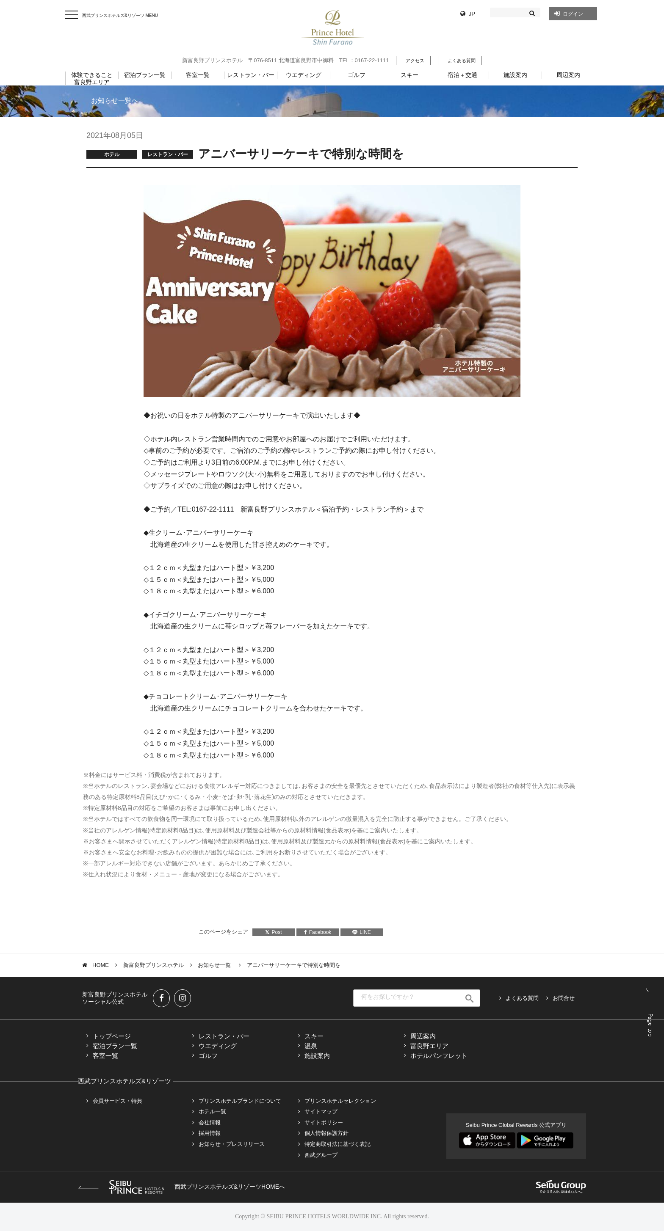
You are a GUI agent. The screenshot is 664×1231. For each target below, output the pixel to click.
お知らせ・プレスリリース (232, 1144)
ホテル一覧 (212, 1111)
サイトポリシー (323, 1122)
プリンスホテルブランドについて (240, 1101)
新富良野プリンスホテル (153, 965)
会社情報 (210, 1122)
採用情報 (210, 1133)
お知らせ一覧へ (114, 100)
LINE (361, 932)
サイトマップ (321, 1111)
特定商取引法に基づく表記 (337, 1144)
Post (273, 932)
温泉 (310, 1045)
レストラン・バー (224, 1036)
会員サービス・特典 (117, 1101)
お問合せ (564, 998)
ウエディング (218, 1045)
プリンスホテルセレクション (340, 1101)
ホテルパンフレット (439, 1055)
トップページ (112, 1036)
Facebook (318, 932)
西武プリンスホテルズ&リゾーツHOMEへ (181, 1186)
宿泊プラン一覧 (115, 1045)
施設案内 (317, 1055)
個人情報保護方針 (326, 1133)
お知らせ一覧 (215, 965)
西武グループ (321, 1155)
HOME (100, 965)
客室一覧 (105, 1055)
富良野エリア (429, 1045)
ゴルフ (208, 1055)
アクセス (415, 60)
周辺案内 (423, 1036)
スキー (314, 1036)
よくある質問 (462, 60)
